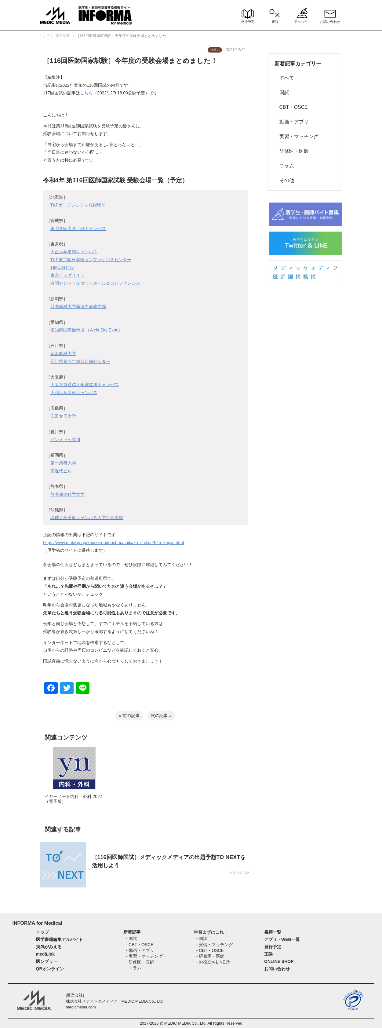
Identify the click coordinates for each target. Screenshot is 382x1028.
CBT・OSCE (291, 107)
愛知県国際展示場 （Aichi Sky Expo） (86, 329)
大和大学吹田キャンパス (73, 392)
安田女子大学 (63, 416)
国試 (282, 92)
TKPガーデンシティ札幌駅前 (78, 205)
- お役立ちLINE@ (213, 962)
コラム (284, 165)
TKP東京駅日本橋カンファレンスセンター (90, 259)
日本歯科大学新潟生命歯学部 (78, 306)
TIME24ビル (62, 267)
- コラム (133, 967)
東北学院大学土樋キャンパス (78, 228)
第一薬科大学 (63, 462)
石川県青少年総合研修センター (80, 361)
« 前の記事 (129, 715)
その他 (284, 180)
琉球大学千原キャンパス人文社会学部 (86, 517)
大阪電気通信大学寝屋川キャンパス (84, 384)
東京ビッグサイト (67, 275)
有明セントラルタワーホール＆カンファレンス (95, 283)
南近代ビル (61, 470)
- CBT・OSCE (139, 944)
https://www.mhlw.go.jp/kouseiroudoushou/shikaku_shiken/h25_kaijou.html (113, 542)
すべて (284, 77)
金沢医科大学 (63, 353)
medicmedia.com (81, 1007)
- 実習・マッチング (144, 956)
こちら (86, 92)
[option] (74, 781)
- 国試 (131, 938)
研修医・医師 (292, 151)
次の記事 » (161, 715)
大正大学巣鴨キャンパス (73, 251)
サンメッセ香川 (65, 439)
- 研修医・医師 (140, 962)
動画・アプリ (292, 121)
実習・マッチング (296, 136)
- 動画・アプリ (140, 950)
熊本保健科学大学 (67, 494)
